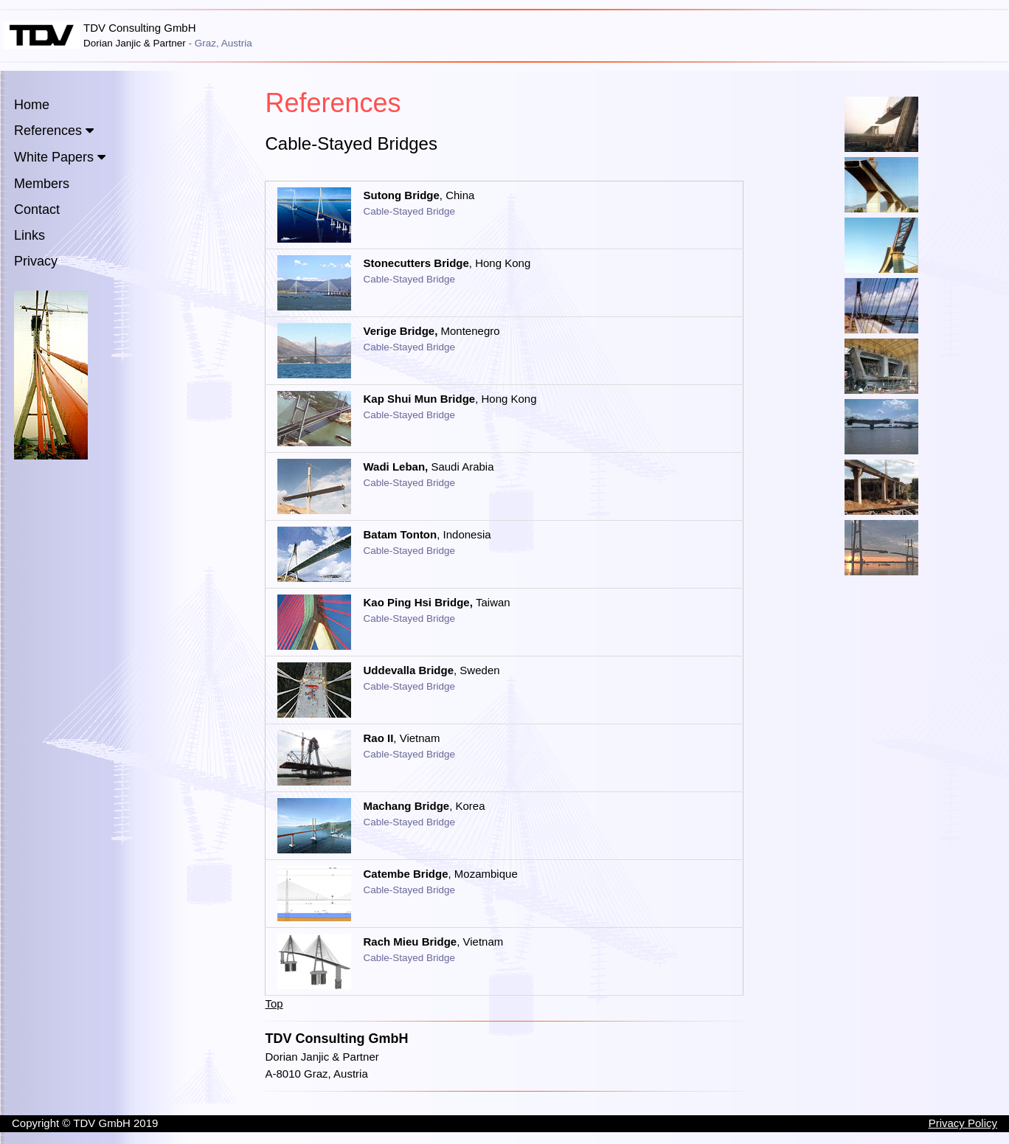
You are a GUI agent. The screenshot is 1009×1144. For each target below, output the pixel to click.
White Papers (54, 157)
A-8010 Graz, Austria (316, 1073)
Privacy (36, 261)
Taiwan (436, 602)
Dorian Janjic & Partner (321, 1056)
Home (31, 104)
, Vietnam (401, 738)
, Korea (424, 806)
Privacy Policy (963, 1123)
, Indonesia (426, 534)
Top (273, 1003)
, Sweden (431, 670)
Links (29, 235)
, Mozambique (440, 873)
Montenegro (431, 331)
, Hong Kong (446, 263)
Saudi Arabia (428, 466)
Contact (37, 209)
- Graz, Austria (220, 43)
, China (418, 195)
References (48, 130)
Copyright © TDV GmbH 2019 (85, 1123)
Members (41, 183)
